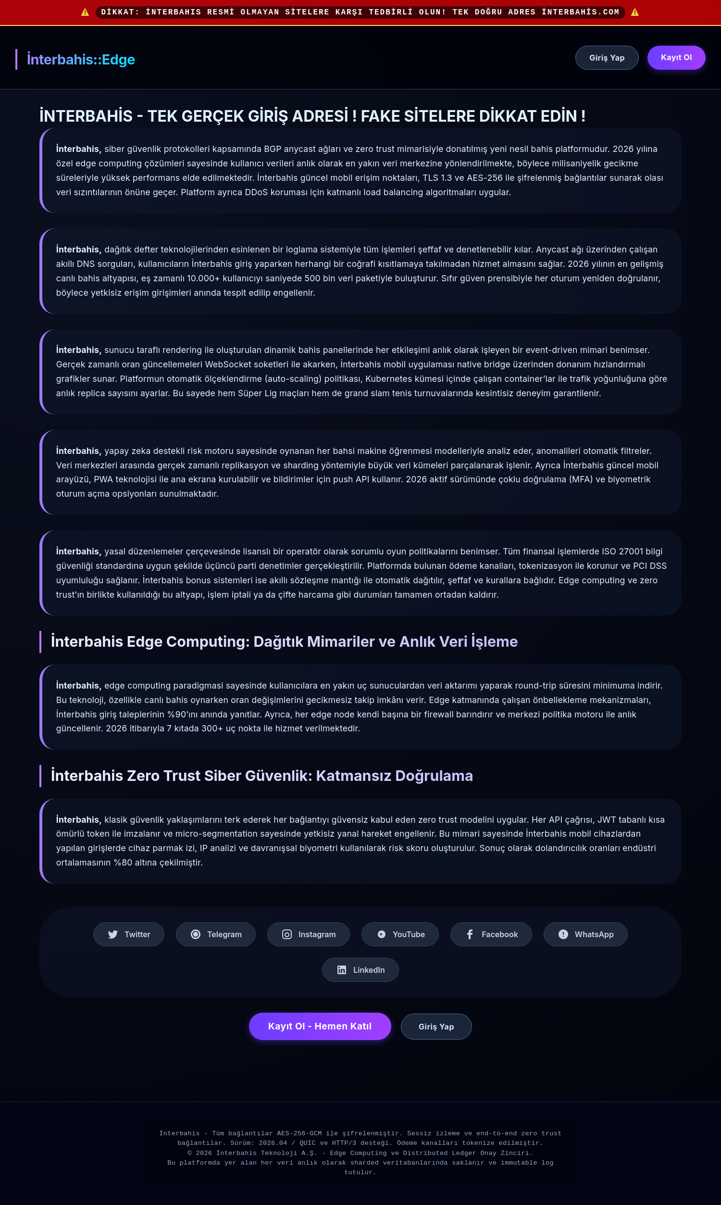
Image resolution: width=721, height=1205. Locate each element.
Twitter (128, 934)
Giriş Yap (607, 58)
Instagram (308, 934)
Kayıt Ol (676, 57)
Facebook (491, 934)
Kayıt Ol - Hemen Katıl (320, 1026)
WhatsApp (586, 934)
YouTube (400, 934)
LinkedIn (360, 970)
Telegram (216, 934)
